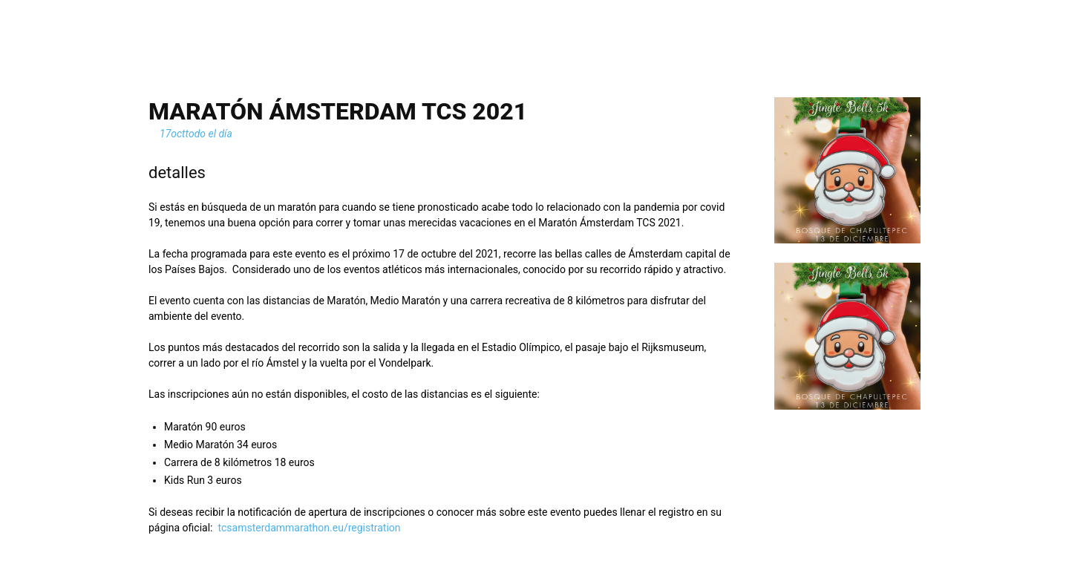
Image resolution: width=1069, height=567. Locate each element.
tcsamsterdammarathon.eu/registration (309, 528)
